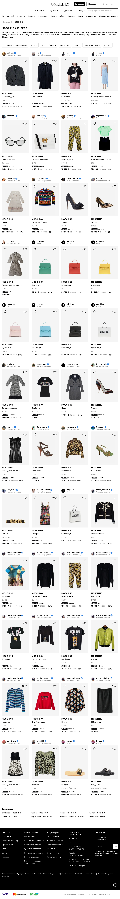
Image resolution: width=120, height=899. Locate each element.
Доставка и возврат (32, 849)
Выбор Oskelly (8, 16)
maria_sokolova (103, 490)
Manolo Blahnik (90, 874)
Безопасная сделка (32, 845)
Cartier (69, 874)
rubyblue (40, 241)
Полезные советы (31, 857)
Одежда (71, 16)
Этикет (5, 853)
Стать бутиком (53, 853)
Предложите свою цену (34, 853)
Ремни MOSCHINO (68, 813)
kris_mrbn (11, 490)
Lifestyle (81, 11)
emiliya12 (11, 364)
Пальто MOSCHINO (10, 816)
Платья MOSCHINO (97, 813)
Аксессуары (43, 16)
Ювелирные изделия (108, 16)
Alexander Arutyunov (105, 874)
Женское (6, 22)
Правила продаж (70, 894)
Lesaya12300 (72, 364)
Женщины (39, 11)
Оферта (81, 894)
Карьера (5, 857)
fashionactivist (43, 490)
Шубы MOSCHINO (97, 816)
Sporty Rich (6, 876)
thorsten (100, 427)
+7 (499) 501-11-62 (76, 855)
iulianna (10, 241)
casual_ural (41, 364)
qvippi (99, 179)
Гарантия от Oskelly (10, 840)
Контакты (73, 838)
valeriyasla (11, 741)
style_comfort (73, 179)
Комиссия (51, 849)
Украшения (91, 16)
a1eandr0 (11, 116)
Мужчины (54, 11)
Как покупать (29, 836)
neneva (10, 427)
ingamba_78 (101, 116)
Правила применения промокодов (33, 862)
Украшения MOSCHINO (41, 816)
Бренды (31, 16)
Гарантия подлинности (34, 840)
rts (38, 53)
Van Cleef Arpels (43, 874)
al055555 (40, 741)
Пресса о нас (7, 845)
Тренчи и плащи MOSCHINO (72, 816)
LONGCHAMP (79, 874)
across (69, 53)
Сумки (80, 16)
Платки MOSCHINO (39, 813)
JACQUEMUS (61, 874)
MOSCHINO (7, 93)
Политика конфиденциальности (98, 894)
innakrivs (11, 179)
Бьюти (54, 16)
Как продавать (53, 836)
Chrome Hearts (30, 874)
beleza (69, 741)
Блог (4, 849)
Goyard (52, 874)
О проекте (6, 836)
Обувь (62, 16)
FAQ (70, 843)
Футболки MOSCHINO (11, 813)
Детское (68, 11)
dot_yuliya (41, 179)
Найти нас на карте (77, 866)
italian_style (101, 364)
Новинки (21, 16)
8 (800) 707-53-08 (76, 849)
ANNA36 (40, 116)
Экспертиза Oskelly (55, 840)
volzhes (10, 53)
